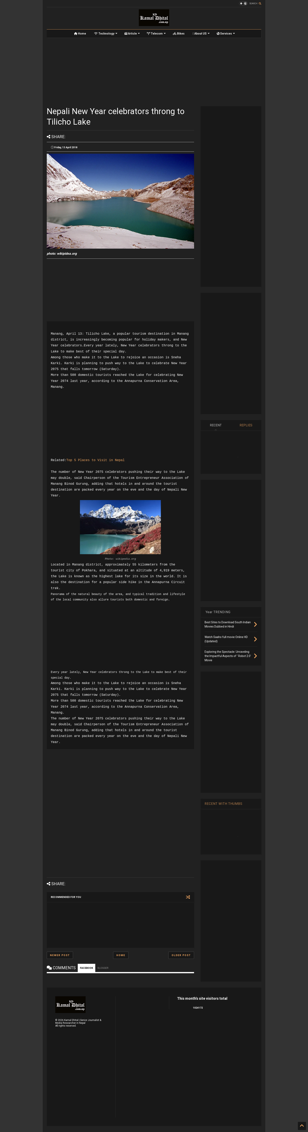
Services (226, 33)
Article (132, 33)
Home (80, 33)
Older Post (181, 955)
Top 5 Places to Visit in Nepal (95, 460)
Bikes (179, 33)
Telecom (156, 33)
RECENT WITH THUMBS (223, 804)
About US (201, 33)
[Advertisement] (154, 72)
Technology (105, 33)
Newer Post (60, 955)
